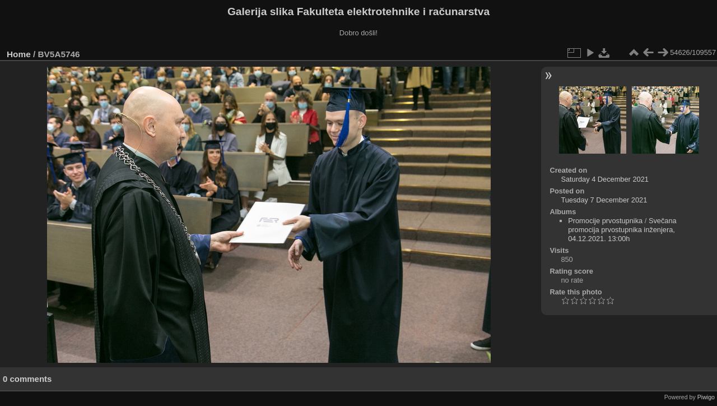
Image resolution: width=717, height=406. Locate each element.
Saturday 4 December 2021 (605, 179)
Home (19, 54)
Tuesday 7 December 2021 (604, 200)
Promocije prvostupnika (605, 220)
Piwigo (706, 397)
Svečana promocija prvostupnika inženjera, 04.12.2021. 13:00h (622, 229)
